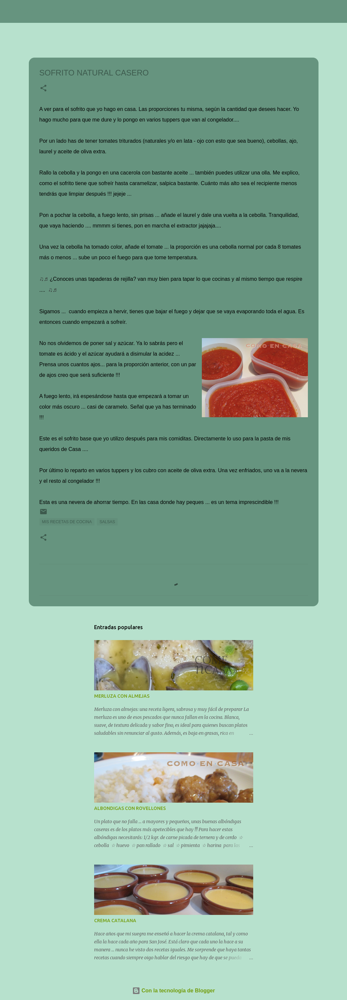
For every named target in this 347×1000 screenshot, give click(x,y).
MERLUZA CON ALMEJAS (121, 696)
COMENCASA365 (62, 11)
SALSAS (107, 522)
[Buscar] (114, 12)
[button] (43, 88)
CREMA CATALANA (115, 920)
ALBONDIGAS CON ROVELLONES (130, 808)
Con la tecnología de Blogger (173, 990)
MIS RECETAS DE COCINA (67, 522)
